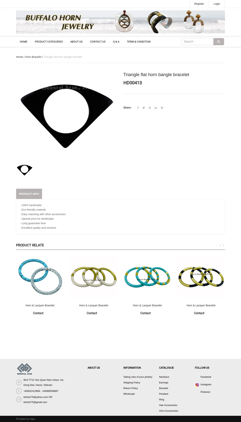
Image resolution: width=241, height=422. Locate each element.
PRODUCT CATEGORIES (49, 41)
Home (19, 56)
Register (199, 3)
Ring (161, 399)
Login (217, 3)
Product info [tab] (29, 193)
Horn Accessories (168, 410)
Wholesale (129, 393)
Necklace (164, 376)
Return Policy (130, 388)
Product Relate (30, 245)
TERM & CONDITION (139, 41)
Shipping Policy (131, 382)
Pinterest (205, 392)
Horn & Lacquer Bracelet (40, 305)
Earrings (163, 382)
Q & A (116, 41)
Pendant (163, 393)
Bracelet (163, 388)
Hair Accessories (168, 405)
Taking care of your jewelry (137, 376)
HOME (23, 41)
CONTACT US (97, 41)
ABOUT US (76, 41)
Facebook (206, 376)
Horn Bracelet (33, 56)
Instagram (206, 384)
